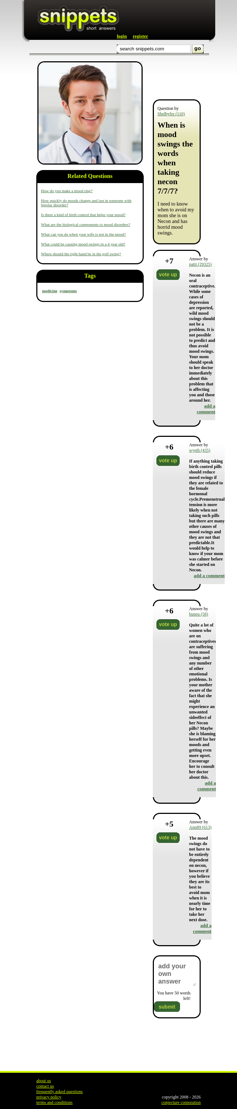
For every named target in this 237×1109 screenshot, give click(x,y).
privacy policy (48, 1097)
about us (43, 1080)
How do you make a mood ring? (67, 191)
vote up (168, 274)
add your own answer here (177, 974)
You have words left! (174, 995)
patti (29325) (200, 264)
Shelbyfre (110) (171, 113)
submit (167, 1007)
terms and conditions (54, 1102)
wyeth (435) (199, 450)
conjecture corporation (181, 1102)
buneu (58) (198, 614)
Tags (89, 276)
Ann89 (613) (200, 827)
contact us (45, 1086)
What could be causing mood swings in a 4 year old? (83, 244)
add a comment (206, 408)
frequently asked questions (59, 1091)
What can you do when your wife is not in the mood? (83, 234)
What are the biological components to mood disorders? (85, 224)
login (122, 36)
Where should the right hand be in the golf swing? (81, 254)
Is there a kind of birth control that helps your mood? (83, 214)
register (140, 36)
